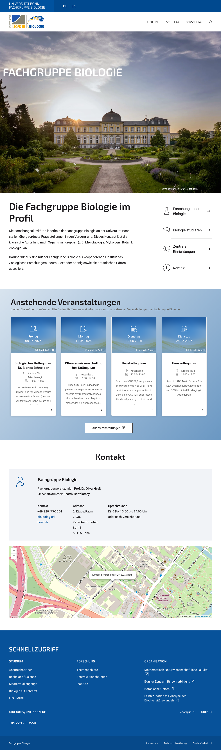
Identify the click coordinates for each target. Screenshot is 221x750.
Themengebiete (87, 670)
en (74, 6)
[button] (112, 584)
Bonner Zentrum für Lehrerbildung (169, 681)
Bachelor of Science (22, 677)
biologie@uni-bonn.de (27, 712)
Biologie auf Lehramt (23, 691)
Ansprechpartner (20, 670)
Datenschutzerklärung (175, 743)
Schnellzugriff (34, 649)
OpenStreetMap (202, 616)
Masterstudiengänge (23, 684)
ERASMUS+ (17, 698)
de (65, 6)
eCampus (187, 712)
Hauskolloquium (134, 363)
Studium (172, 22)
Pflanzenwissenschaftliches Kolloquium (83, 365)
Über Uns (152, 22)
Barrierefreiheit (202, 743)
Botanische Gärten (159, 689)
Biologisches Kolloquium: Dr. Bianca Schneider (33, 365)
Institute (82, 684)
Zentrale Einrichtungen (92, 677)
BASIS (206, 712)
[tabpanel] (110, 112)
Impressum (152, 743)
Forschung (194, 22)
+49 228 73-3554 (22, 723)
